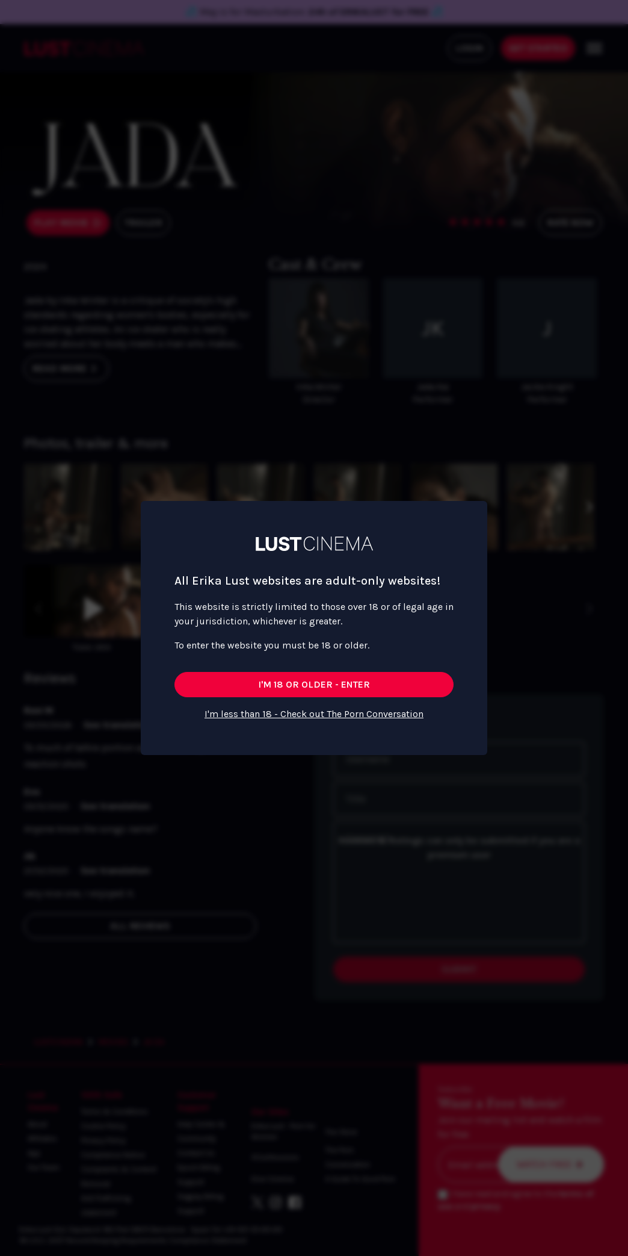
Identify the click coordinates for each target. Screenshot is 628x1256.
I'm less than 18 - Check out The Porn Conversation (314, 714)
